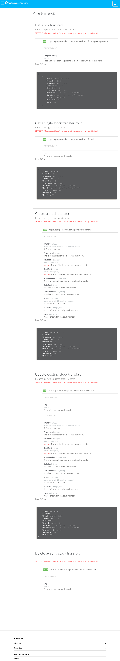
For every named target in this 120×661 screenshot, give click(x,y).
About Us (17, 643)
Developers (22, 3)
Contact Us (18, 648)
